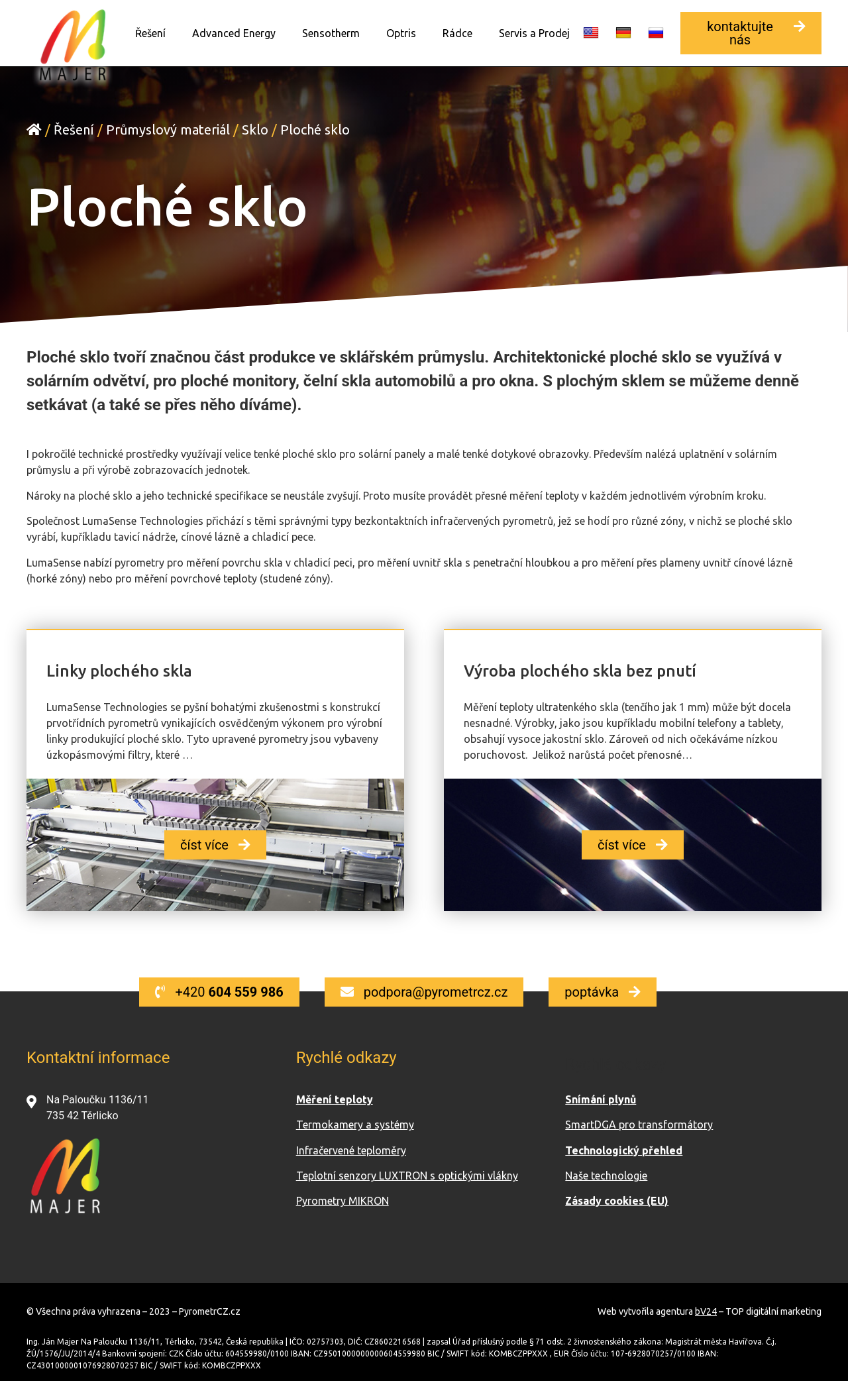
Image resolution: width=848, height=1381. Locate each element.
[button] (751, 33)
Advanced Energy (234, 33)
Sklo (255, 129)
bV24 (706, 1310)
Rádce (457, 33)
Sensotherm (331, 33)
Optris (401, 33)
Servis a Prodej (534, 33)
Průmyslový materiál (168, 129)
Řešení (150, 33)
